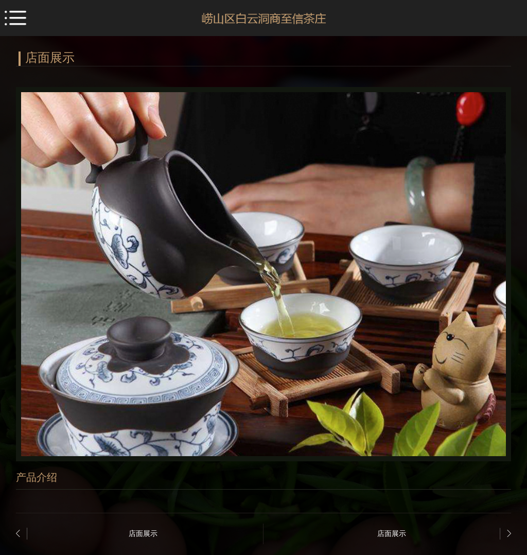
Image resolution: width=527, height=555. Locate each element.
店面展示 (143, 533)
